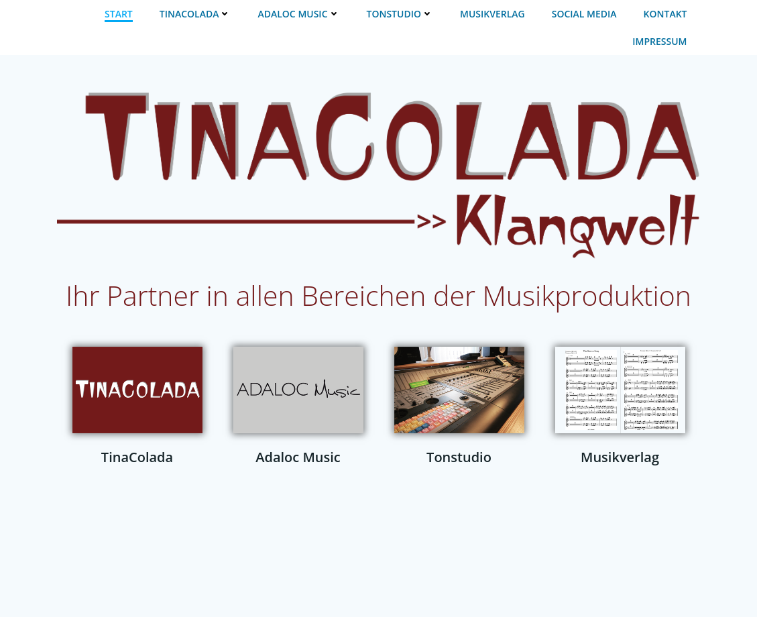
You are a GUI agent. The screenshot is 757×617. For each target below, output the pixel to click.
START (119, 13)
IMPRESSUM (659, 41)
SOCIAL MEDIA (584, 13)
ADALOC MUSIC (298, 13)
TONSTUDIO (400, 13)
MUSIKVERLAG (492, 13)
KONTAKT (665, 13)
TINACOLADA (195, 13)
